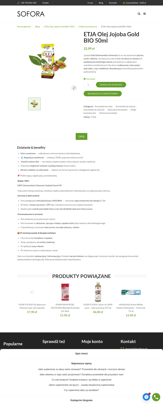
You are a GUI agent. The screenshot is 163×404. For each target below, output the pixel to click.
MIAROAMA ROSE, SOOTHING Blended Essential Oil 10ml (65, 307)
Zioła (47, 364)
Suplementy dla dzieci (16, 367)
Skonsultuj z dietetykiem (103, 93)
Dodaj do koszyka (111, 84)
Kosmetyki (50, 359)
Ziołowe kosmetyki (108, 113)
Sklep (37, 26)
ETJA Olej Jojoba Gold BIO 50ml (59, 26)
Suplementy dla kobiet (17, 357)
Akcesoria (50, 374)
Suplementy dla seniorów (18, 352)
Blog (101, 2)
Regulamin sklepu (67, 400)
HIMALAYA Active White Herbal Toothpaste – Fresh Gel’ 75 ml (130, 307)
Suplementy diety (54, 349)
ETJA (93, 117)
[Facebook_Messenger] (146, 397)
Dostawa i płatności (93, 359)
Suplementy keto (14, 376)
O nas (90, 2)
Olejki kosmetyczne (88, 26)
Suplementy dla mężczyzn (19, 362)
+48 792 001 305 (26, 2)
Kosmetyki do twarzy (125, 106)
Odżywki (49, 354)
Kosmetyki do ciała (103, 106)
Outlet (45, 2)
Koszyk (88, 354)
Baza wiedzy (51, 379)
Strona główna (24, 26)
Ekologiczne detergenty (17, 381)
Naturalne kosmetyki (117, 109)
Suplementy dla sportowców (20, 371)
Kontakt (113, 2)
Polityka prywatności (47, 400)
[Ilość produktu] (89, 84)
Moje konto (90, 349)
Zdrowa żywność (53, 369)
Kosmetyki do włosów (94, 109)
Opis (81, 136)
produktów (136, 2)
